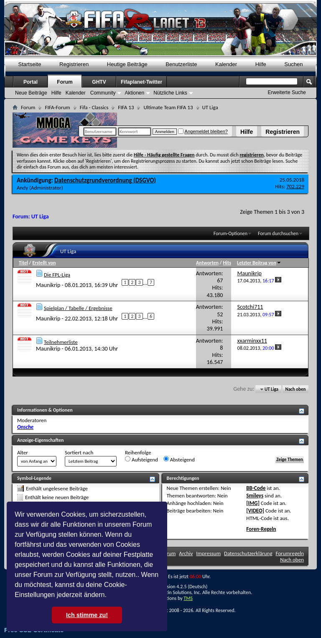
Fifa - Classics (94, 107)
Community (103, 93)
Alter (22, 452)
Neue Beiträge (31, 93)
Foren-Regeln (261, 529)
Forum (64, 82)
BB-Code (255, 488)
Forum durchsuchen (278, 233)
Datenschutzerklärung (248, 553)
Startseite (29, 64)
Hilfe (246, 131)
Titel (23, 263)
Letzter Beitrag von (259, 263)
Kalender (226, 64)
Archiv (186, 553)
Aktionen (134, 93)
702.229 (295, 186)
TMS (188, 598)
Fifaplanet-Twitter (141, 82)
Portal (30, 82)
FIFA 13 (126, 107)
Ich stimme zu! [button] (87, 615)
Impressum (208, 553)
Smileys (254, 495)
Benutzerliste (181, 64)
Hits (227, 263)
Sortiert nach (79, 452)
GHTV (99, 82)
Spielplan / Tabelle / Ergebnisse (78, 308)
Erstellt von (44, 263)
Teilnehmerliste (61, 342)
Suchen (293, 64)
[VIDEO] (255, 510)
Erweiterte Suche (287, 92)
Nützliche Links (170, 93)
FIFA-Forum (57, 107)
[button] (109, 595)
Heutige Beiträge (127, 64)
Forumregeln (289, 553)
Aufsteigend (141, 459)
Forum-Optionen (230, 233)
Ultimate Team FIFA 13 (168, 107)
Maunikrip (48, 284)
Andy (22, 187)
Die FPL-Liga (57, 275)
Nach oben (295, 389)
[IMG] (253, 503)
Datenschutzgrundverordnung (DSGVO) (105, 180)
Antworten (207, 263)
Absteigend (179, 459)
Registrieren (282, 131)
